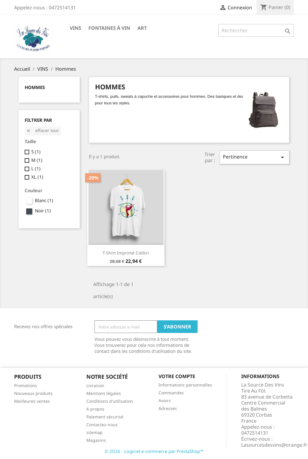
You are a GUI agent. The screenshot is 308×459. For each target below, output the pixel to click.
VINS (75, 28)
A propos (95, 409)
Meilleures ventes (32, 401)
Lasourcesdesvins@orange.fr (274, 445)
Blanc (44, 200)
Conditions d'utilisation (109, 401)
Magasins (96, 440)
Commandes (171, 393)
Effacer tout (42, 130)
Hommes (35, 87)
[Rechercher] (256, 30)
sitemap (94, 432)
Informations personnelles (185, 385)
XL (37, 177)
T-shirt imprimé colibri (126, 253)
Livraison (95, 385)
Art (142, 28)
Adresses (168, 408)
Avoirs (165, 400)
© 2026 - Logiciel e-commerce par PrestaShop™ (154, 451)
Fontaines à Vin (109, 28)
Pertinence (254, 157)
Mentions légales (103, 393)
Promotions (25, 385)
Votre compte (177, 376)
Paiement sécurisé (104, 417)
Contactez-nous (102, 424)
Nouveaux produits (33, 393)
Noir (43, 211)
